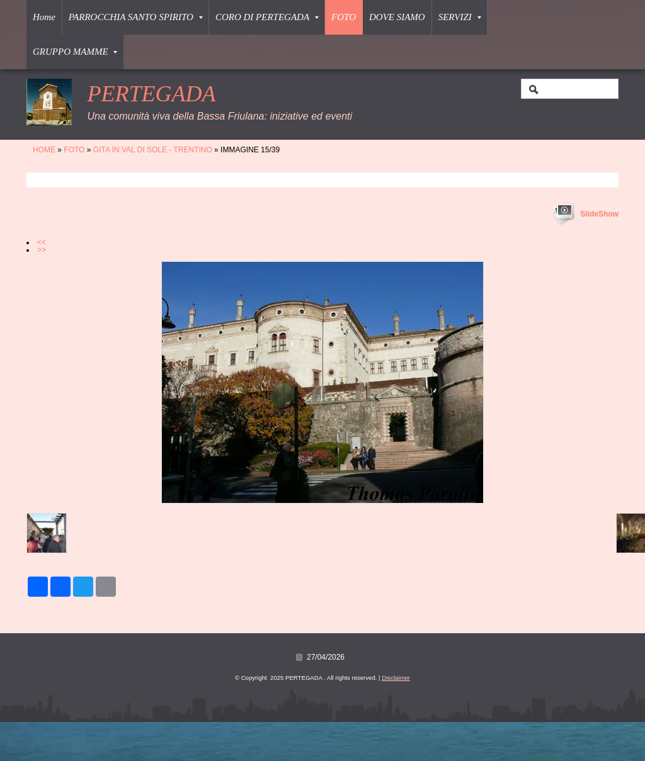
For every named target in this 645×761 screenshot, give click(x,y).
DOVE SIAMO (397, 17)
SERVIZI (459, 17)
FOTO (343, 17)
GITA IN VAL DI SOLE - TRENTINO (152, 149)
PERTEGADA (151, 93)
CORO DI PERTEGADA (267, 17)
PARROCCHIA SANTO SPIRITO (136, 17)
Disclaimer (396, 677)
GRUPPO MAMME (75, 52)
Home (44, 17)
